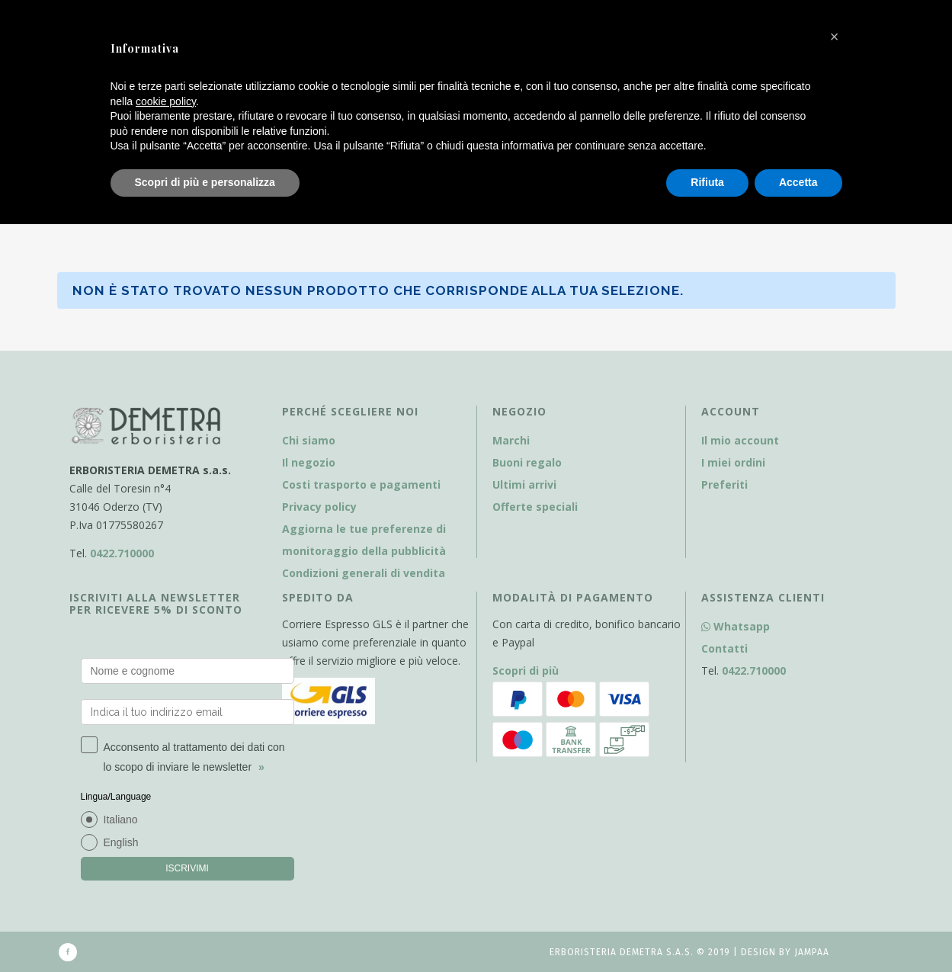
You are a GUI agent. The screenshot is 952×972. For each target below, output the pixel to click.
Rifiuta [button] (707, 182)
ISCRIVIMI (187, 868)
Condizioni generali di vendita (363, 573)
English (121, 842)
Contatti (724, 648)
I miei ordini (733, 462)
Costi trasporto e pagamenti (361, 484)
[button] (834, 36)
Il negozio (308, 462)
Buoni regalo (527, 462)
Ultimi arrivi (524, 484)
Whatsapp (735, 626)
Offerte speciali (535, 506)
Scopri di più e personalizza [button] (205, 182)
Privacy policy (319, 506)
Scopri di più (525, 670)
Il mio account (740, 440)
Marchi (511, 440)
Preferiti (724, 484)
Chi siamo (308, 440)
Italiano (121, 819)
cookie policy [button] (166, 101)
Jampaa (811, 952)
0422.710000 (122, 553)
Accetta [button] (798, 182)
